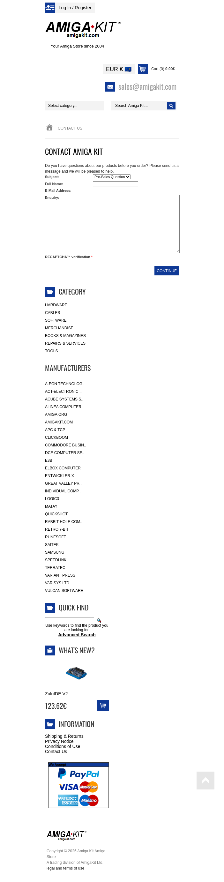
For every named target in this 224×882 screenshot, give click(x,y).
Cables (52, 312)
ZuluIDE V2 (56, 693)
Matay (51, 506)
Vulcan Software (64, 590)
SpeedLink (55, 560)
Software (56, 320)
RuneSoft (55, 537)
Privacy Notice (59, 741)
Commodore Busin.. (65, 445)
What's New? (77, 650)
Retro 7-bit (57, 529)
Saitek (52, 544)
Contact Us (56, 751)
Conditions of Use (62, 746)
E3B (48, 460)
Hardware (56, 305)
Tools (51, 351)
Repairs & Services (65, 343)
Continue (167, 271)
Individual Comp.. (62, 491)
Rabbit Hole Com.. (63, 521)
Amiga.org (56, 414)
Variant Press (60, 575)
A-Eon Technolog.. (65, 384)
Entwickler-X (59, 476)
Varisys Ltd (57, 583)
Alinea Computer (63, 407)
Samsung (54, 552)
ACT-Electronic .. (63, 391)
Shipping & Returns (64, 736)
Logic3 (52, 499)
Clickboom (56, 437)
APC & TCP (55, 430)
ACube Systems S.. (64, 399)
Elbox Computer (63, 468)
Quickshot (56, 514)
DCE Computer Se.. (64, 453)
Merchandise (59, 328)
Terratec (55, 567)
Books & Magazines (65, 335)
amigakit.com (59, 422)
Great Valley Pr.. (63, 483)
